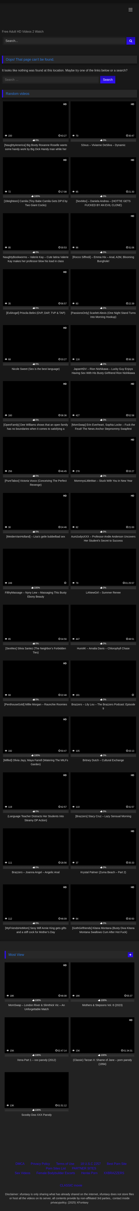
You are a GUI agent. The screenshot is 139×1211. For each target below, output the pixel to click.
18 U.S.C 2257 (90, 1163)
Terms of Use (65, 1163)
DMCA (19, 1163)
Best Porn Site (116, 1163)
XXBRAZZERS (114, 1173)
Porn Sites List (56, 1168)
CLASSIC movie (71, 1185)
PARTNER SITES (84, 1168)
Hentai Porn (89, 1173)
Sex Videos (22, 1173)
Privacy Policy (40, 1163)
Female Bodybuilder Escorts (55, 1173)
